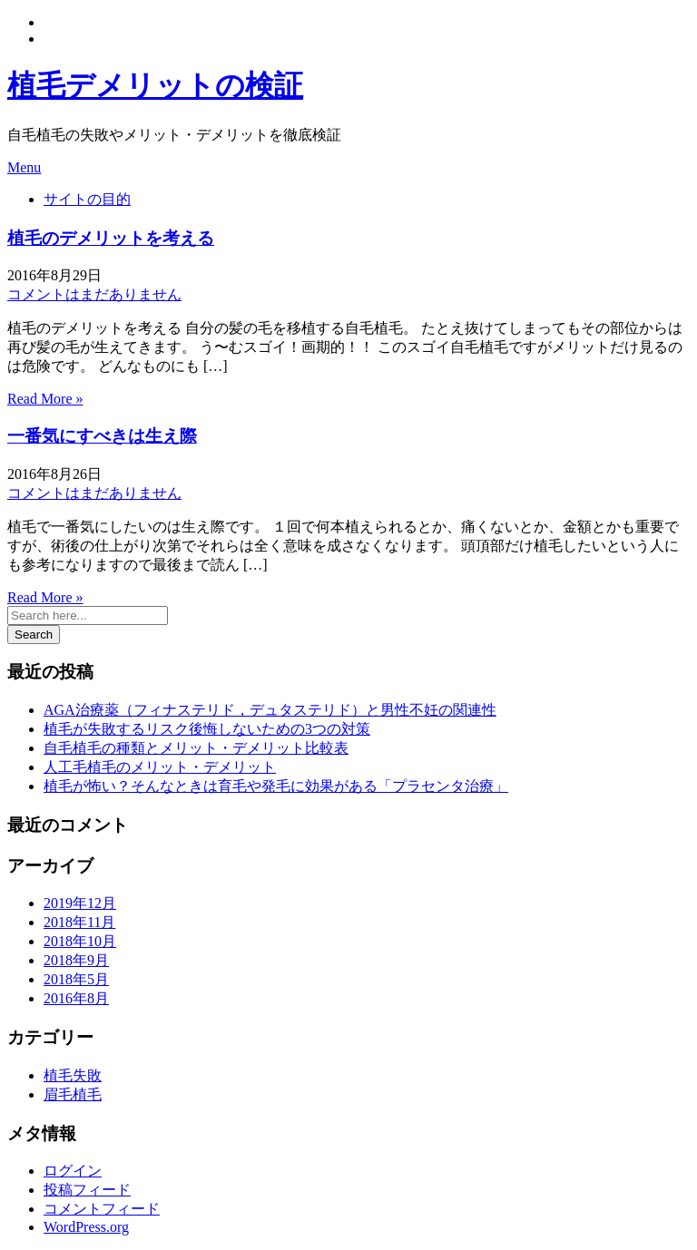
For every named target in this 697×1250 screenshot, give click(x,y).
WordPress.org (86, 1227)
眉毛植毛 (73, 1094)
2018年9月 (76, 960)
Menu (24, 167)
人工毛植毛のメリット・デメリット (160, 767)
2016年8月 (76, 998)
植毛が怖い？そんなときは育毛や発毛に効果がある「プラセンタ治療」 (276, 786)
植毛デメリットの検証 (155, 85)
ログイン (73, 1170)
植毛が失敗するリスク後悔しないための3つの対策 (207, 729)
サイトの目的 (87, 199)
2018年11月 (79, 922)
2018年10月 (80, 941)
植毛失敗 (73, 1075)
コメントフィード (102, 1208)
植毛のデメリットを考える (110, 238)
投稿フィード (87, 1189)
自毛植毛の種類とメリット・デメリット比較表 (196, 748)
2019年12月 (80, 903)
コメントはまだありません (94, 294)
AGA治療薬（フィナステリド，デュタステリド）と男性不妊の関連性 (270, 710)
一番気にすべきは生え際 (102, 435)
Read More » (45, 398)
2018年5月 (76, 979)
